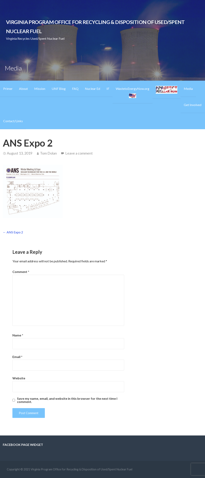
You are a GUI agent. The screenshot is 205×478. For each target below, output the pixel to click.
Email (17, 357)
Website (18, 378)
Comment (20, 272)
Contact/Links (13, 121)
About (23, 88)
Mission (39, 88)
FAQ (75, 88)
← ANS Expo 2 (13, 232)
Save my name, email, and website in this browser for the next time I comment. (67, 400)
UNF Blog (59, 88)
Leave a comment (79, 153)
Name (17, 335)
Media (188, 88)
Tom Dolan (48, 153)
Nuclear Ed (92, 88)
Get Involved (192, 105)
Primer (8, 88)
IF (108, 88)
